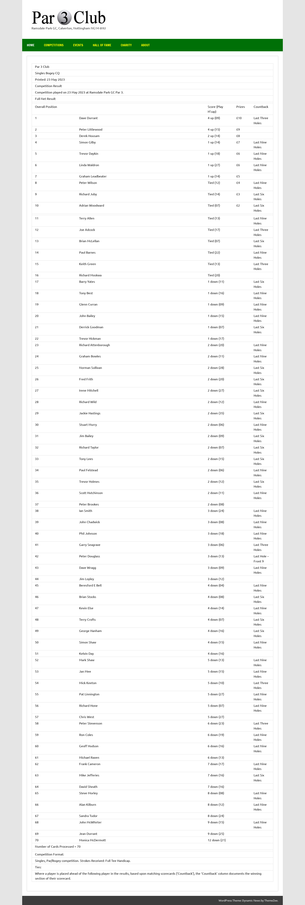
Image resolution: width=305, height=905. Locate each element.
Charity (126, 45)
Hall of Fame (102, 45)
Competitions (54, 45)
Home (30, 45)
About (145, 45)
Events (78, 45)
